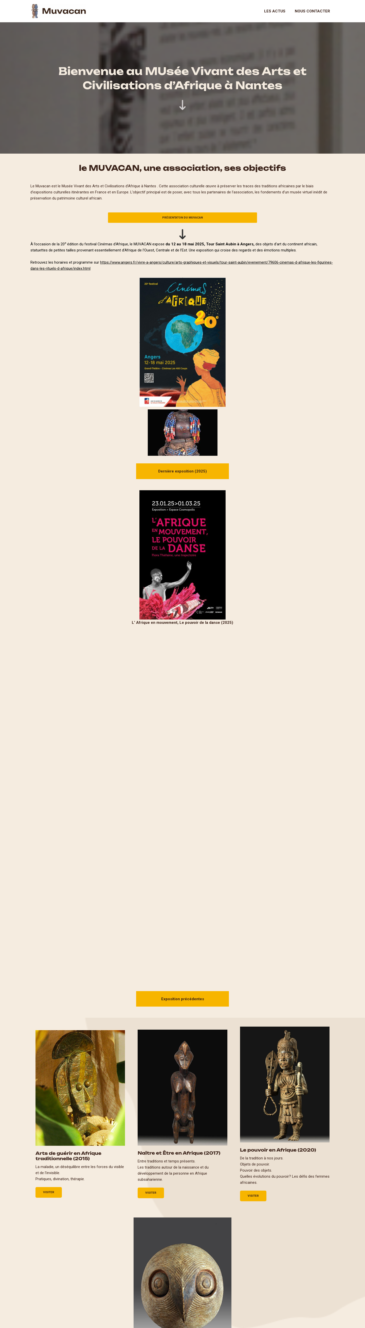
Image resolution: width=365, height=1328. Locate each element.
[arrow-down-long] (182, 105)
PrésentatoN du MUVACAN (183, 218)
